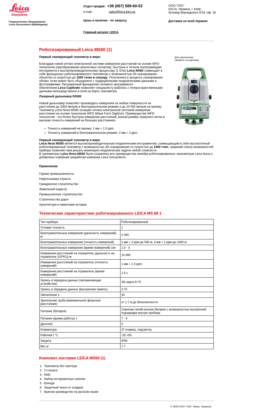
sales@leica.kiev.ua (122, 12)
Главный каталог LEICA (100, 32)
